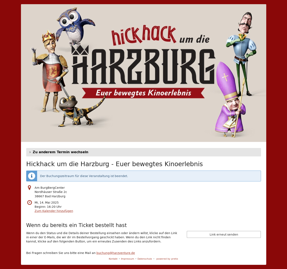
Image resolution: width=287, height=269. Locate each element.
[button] (143, 152)
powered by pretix (167, 259)
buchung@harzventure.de (115, 252)
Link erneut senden (224, 234)
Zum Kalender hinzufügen (54, 210)
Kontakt (113, 259)
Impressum (127, 259)
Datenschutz (145, 259)
